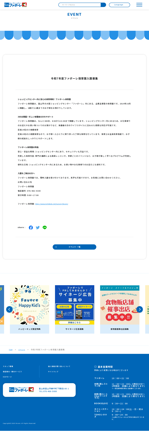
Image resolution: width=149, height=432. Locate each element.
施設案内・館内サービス (14, 373)
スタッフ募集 (9, 368)
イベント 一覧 (74, 247)
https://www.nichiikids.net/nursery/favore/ (55, 204)
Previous (9, 310)
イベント (23, 350)
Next (139, 310)
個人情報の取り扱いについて (61, 368)
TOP (11, 350)
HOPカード (8, 379)
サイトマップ (54, 373)
